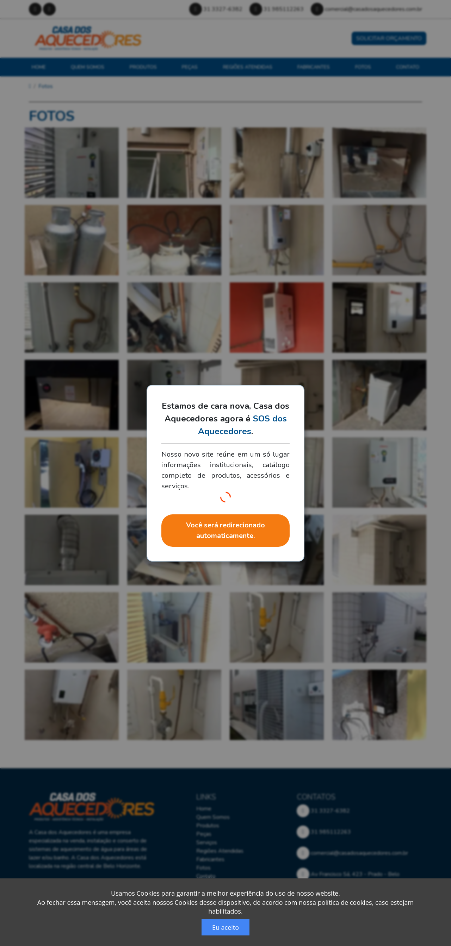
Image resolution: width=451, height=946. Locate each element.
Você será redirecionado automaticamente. (225, 530)
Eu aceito (225, 927)
